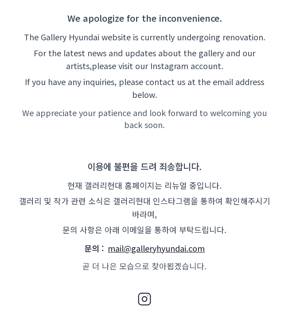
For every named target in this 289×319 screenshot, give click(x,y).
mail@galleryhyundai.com (156, 248)
